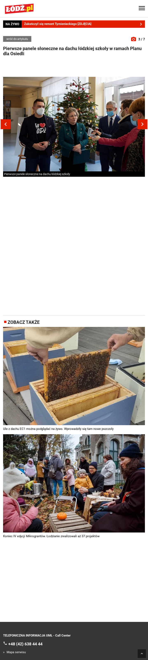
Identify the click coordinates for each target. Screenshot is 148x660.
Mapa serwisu (16, 652)
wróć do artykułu (17, 39)
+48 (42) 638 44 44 (25, 643)
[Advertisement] (74, 67)
